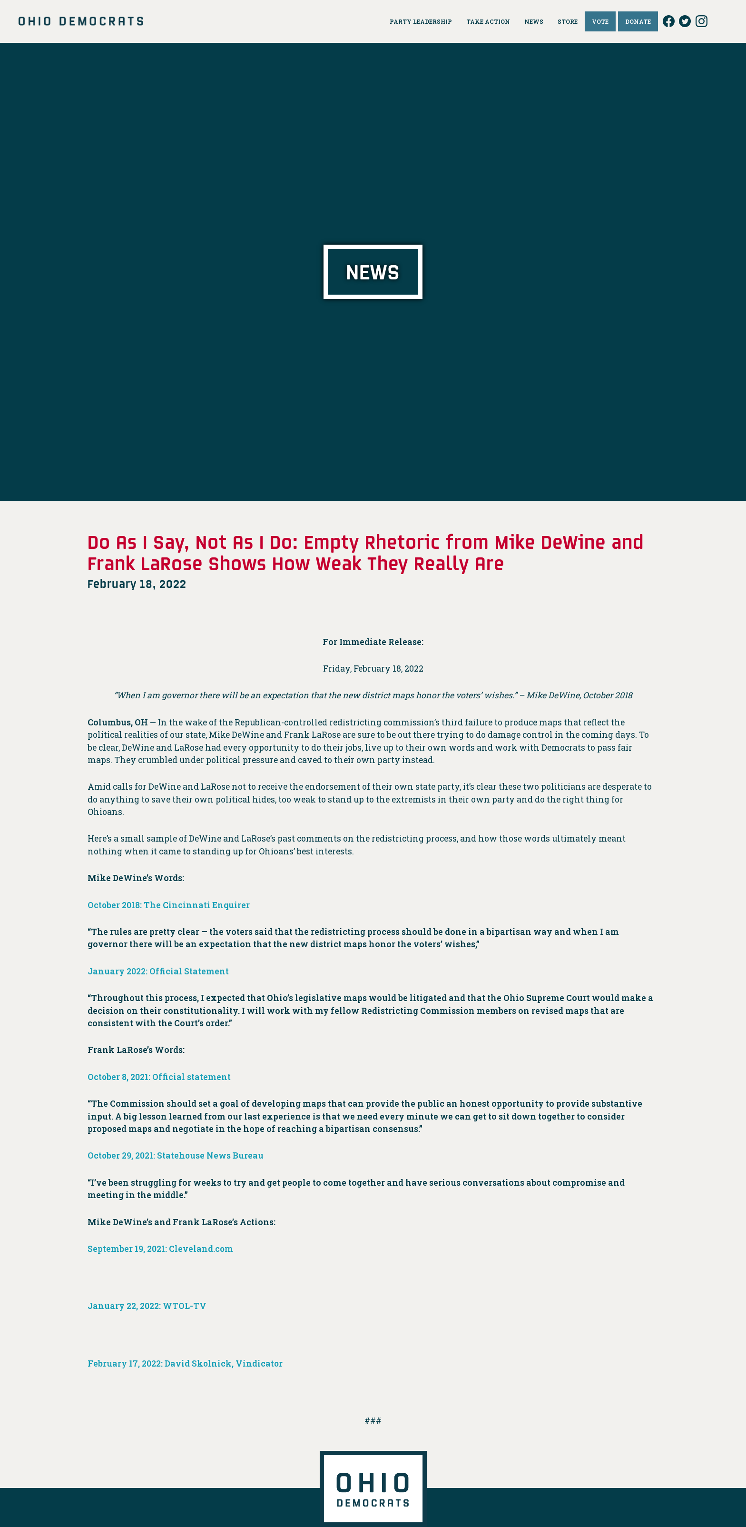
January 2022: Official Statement (158, 971)
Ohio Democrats (81, 21)
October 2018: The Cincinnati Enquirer (169, 905)
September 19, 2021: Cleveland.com (161, 1248)
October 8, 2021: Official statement (160, 1076)
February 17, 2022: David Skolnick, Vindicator (186, 1363)
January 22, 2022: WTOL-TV (147, 1305)
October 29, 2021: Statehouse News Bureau (177, 1155)
